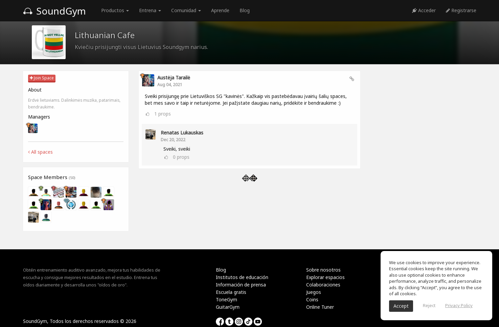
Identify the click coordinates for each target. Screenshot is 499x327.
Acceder (424, 10)
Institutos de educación (242, 277)
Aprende (220, 10)
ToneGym (226, 299)
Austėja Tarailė (173, 77)
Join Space (42, 78)
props (162, 113)
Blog (245, 10)
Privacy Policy (459, 305)
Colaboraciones (323, 284)
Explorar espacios (325, 277)
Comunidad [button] (186, 10)
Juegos (313, 292)
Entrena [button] (150, 10)
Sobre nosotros (323, 270)
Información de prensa (241, 284)
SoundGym (54, 10)
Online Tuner (320, 307)
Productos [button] (115, 10)
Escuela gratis (231, 292)
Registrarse (461, 10)
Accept (401, 306)
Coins (312, 299)
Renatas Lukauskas (182, 132)
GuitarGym (228, 307)
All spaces (40, 152)
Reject (429, 305)
